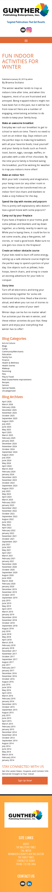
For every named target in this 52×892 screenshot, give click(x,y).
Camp (4, 348)
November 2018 (9, 620)
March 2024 (7, 468)
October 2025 (8, 415)
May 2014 (6, 751)
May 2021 (6, 550)
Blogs (4, 346)
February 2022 (8, 530)
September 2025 (9, 418)
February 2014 (8, 757)
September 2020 (9, 572)
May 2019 (6, 606)
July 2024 (6, 457)
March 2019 (7, 611)
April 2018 (7, 639)
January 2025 (8, 440)
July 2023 (6, 491)
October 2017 (8, 656)
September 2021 (9, 541)
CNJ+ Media (26, 850)
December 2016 (9, 673)
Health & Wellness (10, 362)
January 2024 (8, 474)
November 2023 (9, 480)
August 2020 (8, 575)
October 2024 (8, 449)
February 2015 (8, 726)
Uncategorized (9, 390)
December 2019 (9, 589)
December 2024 (9, 443)
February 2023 (8, 502)
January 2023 (8, 505)
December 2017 (9, 651)
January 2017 (8, 670)
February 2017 (8, 667)
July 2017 (6, 665)
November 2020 (9, 566)
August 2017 (8, 662)
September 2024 (9, 452)
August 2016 (8, 681)
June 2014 (6, 749)
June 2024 (6, 460)
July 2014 (6, 746)
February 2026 (8, 407)
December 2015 (9, 704)
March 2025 (7, 435)
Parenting (6, 371)
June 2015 (6, 718)
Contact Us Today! (26, 861)
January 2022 (8, 533)
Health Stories (8, 365)
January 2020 (8, 586)
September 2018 (9, 625)
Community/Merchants (12, 351)
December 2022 (9, 508)
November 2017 (9, 653)
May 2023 (6, 494)
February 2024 (8, 471)
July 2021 (6, 544)
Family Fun (7, 357)
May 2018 (6, 637)
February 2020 (8, 583)
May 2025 (6, 429)
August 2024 (8, 454)
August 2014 (8, 743)
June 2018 (6, 634)
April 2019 (7, 609)
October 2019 (8, 594)
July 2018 (6, 631)
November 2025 (9, 412)
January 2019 (8, 614)
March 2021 (7, 555)
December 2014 (9, 732)
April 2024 (7, 466)
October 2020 (8, 569)
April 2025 (7, 432)
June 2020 (6, 578)
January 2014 (8, 760)
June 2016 (6, 687)
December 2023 (9, 477)
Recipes (5, 382)
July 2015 (6, 715)
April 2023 (7, 496)
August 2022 (8, 519)
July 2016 (6, 684)
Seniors (5, 385)
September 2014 (9, 740)
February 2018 (8, 645)
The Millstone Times (26, 847)
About (26, 844)
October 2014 (8, 737)
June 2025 (6, 426)
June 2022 (6, 522)
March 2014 (7, 754)
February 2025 (8, 438)
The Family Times (26, 857)
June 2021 (6, 547)
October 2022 (8, 513)
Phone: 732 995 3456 (26, 864)
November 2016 (9, 676)
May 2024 (6, 463)
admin (30, 79)
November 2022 (9, 510)
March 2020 (7, 580)
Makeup (6, 368)
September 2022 (9, 516)
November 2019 (9, 592)
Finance (5, 360)
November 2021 (9, 536)
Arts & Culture (8, 343)
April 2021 (7, 552)
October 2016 (8, 679)
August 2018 (8, 628)
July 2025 (6, 424)
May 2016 (6, 690)
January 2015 (8, 729)
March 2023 (7, 499)
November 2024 (9, 446)
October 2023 (8, 482)
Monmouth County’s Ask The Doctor (26, 854)
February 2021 (8, 558)
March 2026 (7, 404)
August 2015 (8, 712)
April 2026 (7, 401)
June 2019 (6, 603)
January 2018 (8, 648)
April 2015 (7, 721)
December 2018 (9, 617)
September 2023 (9, 485)
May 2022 (6, 524)
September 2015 (9, 709)
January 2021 (8, 561)
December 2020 (9, 564)
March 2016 (7, 695)
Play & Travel (8, 376)
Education (6, 354)
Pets (4, 374)
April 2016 (7, 693)
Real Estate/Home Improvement (16, 379)
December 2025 (9, 410)
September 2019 (9, 597)
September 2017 (9, 659)
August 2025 (8, 421)
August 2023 (8, 488)
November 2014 (9, 735)
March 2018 (7, 642)
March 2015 (7, 723)
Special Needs (8, 388)
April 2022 (7, 527)
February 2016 (8, 698)
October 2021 (8, 538)
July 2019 (6, 600)
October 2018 (8, 623)
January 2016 (8, 701)
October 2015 (8, 707)
